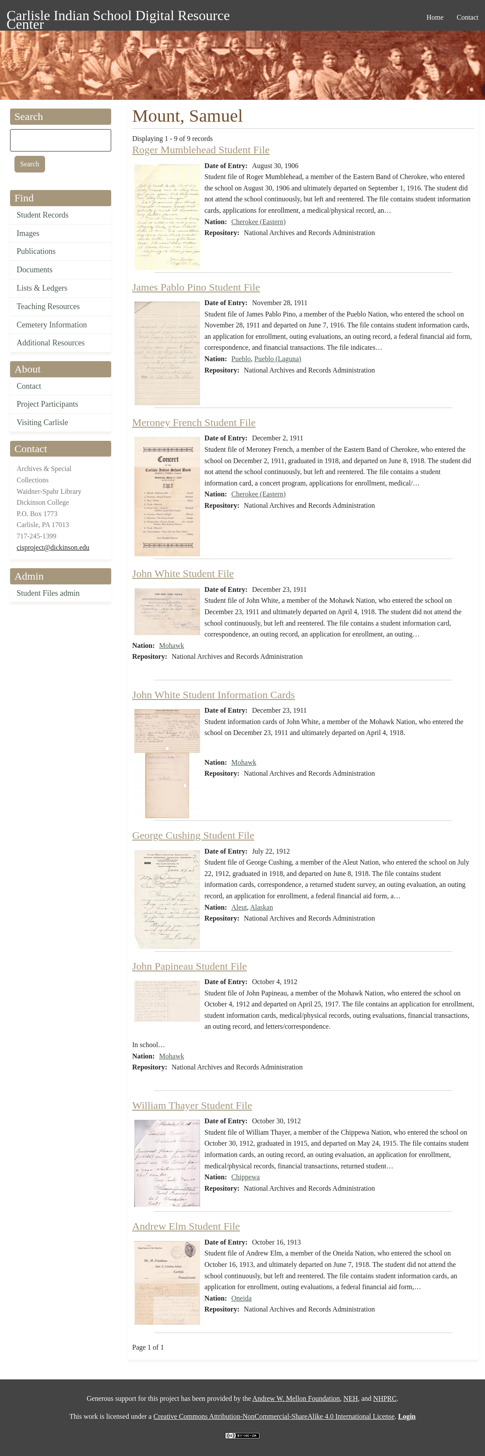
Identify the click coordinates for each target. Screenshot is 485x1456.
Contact (29, 386)
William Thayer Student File (192, 1105)
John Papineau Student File (189, 966)
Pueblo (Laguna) (277, 358)
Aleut (239, 907)
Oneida (242, 1298)
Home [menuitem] (434, 17)
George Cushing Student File (193, 835)
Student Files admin (48, 593)
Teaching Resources (48, 306)
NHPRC (385, 1398)
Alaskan (261, 907)
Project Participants (47, 404)
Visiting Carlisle (42, 422)
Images (28, 233)
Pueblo (241, 358)
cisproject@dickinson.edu (53, 547)
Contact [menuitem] (467, 17)
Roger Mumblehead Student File (201, 149)
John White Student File (183, 573)
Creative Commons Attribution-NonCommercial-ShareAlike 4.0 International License (273, 1416)
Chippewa (246, 1177)
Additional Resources (50, 342)
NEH (351, 1398)
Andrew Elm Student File (186, 1226)
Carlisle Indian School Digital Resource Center (118, 16)
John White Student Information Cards (213, 694)
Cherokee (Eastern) (259, 221)
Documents (35, 269)
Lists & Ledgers (42, 288)
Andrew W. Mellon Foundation (296, 1398)
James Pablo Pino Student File (196, 287)
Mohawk (171, 645)
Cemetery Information (52, 324)
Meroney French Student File (194, 422)
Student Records (43, 215)
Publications (36, 251)
